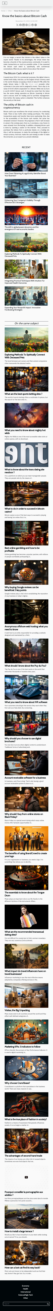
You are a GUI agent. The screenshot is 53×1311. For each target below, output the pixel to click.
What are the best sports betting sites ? (23, 394)
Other (10, 11)
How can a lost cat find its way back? (22, 1267)
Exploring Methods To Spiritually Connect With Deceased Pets (23, 255)
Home (3, 11)
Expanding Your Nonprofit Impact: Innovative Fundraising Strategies (22, 308)
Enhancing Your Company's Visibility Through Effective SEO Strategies (22, 201)
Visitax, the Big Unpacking (17, 1010)
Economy (25, 1286)
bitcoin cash (33, 84)
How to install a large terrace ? (19, 1231)
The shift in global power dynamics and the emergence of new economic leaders (22, 228)
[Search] (26, 1304)
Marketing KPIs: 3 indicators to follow (22, 1046)
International (25, 1292)
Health (25, 1289)
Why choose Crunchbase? (17, 1083)
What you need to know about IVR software (26, 702)
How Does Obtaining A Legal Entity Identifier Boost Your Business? (25, 174)
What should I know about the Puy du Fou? (25, 665)
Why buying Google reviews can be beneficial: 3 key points (22, 589)
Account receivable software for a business (25, 777)
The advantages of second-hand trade (23, 1155)
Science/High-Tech (25, 1295)
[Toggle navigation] (4, 3)
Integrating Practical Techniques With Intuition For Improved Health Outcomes (25, 282)
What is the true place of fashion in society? (26, 1119)
